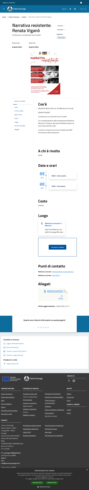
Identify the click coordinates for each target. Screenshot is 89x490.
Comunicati (70, 397)
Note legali (48, 432)
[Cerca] (85, 9)
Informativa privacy (51, 429)
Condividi (61, 26)
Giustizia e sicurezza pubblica (54, 397)
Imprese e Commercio (30, 403)
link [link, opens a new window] (62, 479)
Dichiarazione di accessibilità (54, 435)
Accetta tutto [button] (37, 483)
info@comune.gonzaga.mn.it (10, 463)
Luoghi (69, 410)
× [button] (87, 470)
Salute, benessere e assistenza (54, 410)
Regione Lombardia (9, 2)
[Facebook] (69, 9)
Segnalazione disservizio (30, 429)
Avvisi (69, 400)
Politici (3, 407)
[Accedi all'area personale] (81, 2)
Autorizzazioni (49, 413)
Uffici (2, 400)
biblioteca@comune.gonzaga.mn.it (63, 272)
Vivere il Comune (14, 17)
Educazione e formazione (53, 394)
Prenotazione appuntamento (32, 425)
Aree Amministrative (7, 397)
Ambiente (48, 406)
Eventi (24, 17)
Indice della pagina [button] (19, 101)
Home (4, 17)
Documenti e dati (6, 414)
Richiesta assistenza (29, 435)
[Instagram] (74, 9)
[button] (44, 487)
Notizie (69, 394)
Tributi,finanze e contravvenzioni (50, 401)
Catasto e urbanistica (29, 409)
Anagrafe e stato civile (30, 394)
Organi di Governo (7, 394)
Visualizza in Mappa (57, 247)
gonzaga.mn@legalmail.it (12, 453)
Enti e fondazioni (6, 404)
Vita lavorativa (27, 400)
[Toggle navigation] (4, 9)
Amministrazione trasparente (54, 425)
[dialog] (44, 479)
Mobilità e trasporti (29, 415)
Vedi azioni (61, 30)
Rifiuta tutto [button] (52, 482)
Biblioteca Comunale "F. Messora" (53, 224)
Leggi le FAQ (27, 432)
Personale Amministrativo (9, 410)
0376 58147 (56, 275)
